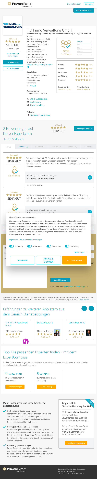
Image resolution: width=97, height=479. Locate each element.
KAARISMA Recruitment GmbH (16, 324)
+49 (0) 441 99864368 (38, 99)
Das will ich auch (74, 3)
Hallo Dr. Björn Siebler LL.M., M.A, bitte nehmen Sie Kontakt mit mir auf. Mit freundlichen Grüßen (25, 266)
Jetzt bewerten (13, 62)
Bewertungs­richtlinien (65, 469)
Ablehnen (23, 260)
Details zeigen (78, 252)
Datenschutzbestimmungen (32, 239)
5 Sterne (79, 42)
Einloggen (89, 4)
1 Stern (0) (88, 146)
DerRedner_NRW (77, 322)
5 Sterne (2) (23, 146)
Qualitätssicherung (79, 469)
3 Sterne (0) (56, 146)
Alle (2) (8, 146)
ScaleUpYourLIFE (45, 322)
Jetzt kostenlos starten (76, 443)
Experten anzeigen (15, 386)
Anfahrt (33, 86)
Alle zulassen (74, 260)
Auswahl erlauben (48, 260)
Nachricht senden (60, 280)
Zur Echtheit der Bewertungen (13, 54)
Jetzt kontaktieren (83, 10)
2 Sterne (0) (72, 146)
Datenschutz (62, 471)
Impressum (14, 239)
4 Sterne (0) (39, 146)
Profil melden (84, 299)
